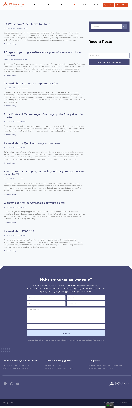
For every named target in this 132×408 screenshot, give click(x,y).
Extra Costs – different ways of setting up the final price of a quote (43, 117)
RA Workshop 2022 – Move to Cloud (27, 24)
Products (38, 5)
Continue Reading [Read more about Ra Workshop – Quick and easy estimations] (10, 164)
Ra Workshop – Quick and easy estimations (32, 144)
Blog (76, 5)
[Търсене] (124, 27)
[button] (108, 5)
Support (52, 5)
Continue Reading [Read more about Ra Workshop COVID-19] (10, 252)
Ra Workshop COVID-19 (19, 232)
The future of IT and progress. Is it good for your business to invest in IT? (44, 174)
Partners (86, 5)
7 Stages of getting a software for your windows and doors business (43, 55)
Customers (65, 5)
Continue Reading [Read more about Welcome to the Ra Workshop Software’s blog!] (10, 224)
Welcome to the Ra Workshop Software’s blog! (34, 204)
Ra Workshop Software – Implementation (31, 84)
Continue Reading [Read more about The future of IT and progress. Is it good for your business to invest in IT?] (10, 195)
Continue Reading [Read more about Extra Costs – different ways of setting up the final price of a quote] (10, 136)
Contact (97, 5)
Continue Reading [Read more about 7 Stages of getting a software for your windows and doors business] (10, 76)
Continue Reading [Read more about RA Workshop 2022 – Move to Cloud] (10, 44)
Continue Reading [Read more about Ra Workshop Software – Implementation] (10, 107)
